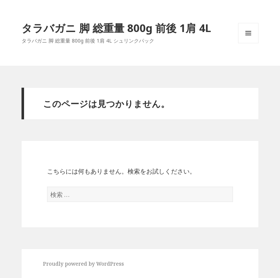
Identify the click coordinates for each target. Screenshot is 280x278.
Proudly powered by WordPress (83, 263)
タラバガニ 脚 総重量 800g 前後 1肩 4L (116, 28)
